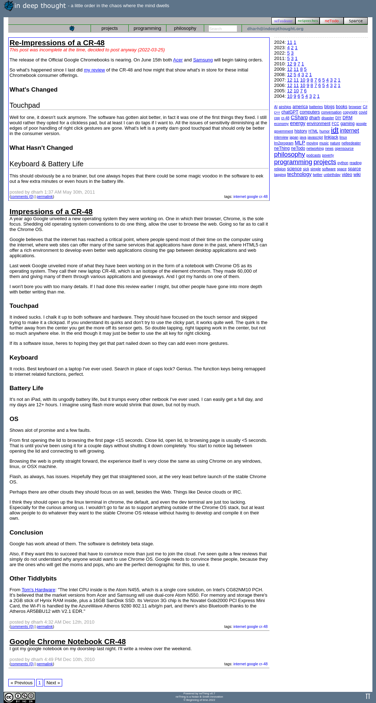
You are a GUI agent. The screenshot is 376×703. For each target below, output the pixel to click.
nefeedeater (351, 143)
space (342, 169)
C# (365, 107)
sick (306, 169)
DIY (338, 118)
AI (276, 107)
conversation (331, 112)
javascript (315, 137)
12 (289, 63)
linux (343, 137)
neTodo (298, 148)
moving (312, 143)
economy (281, 124)
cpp (277, 118)
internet (239, 197)
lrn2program (284, 143)
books (341, 106)
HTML (313, 131)
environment (318, 123)
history (300, 131)
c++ (277, 112)
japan (294, 137)
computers (310, 112)
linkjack (331, 137)
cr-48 (263, 197)
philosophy (185, 28)
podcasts (313, 155)
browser (355, 107)
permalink (45, 197)
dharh (314, 117)
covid (363, 112)
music (324, 143)
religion (280, 169)
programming (147, 28)
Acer (178, 60)
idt (335, 130)
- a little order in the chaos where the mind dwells (86, 5)
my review (94, 70)
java (303, 137)
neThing (282, 148)
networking (315, 149)
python (343, 163)
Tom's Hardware (38, 589)
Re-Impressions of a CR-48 (57, 42)
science (294, 168)
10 (302, 80)
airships (285, 107)
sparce (354, 168)
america (300, 106)
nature (335, 143)
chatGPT (289, 112)
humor (325, 131)
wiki (357, 174)
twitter (317, 175)
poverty (328, 155)
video (347, 174)
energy (298, 123)
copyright (350, 112)
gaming (347, 123)
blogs (329, 106)
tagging (280, 175)
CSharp (299, 117)
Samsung (203, 60)
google (252, 197)
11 (289, 42)
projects (109, 28)
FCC (335, 124)
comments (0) (22, 197)
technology (299, 174)
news (329, 149)
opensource (344, 149)
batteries (316, 107)
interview (281, 137)
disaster (327, 118)
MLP (300, 142)
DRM (347, 117)
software (329, 169)
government (283, 131)
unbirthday (332, 175)
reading (356, 163)
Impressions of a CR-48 (50, 211)
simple (316, 169)
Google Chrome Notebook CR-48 (67, 641)
